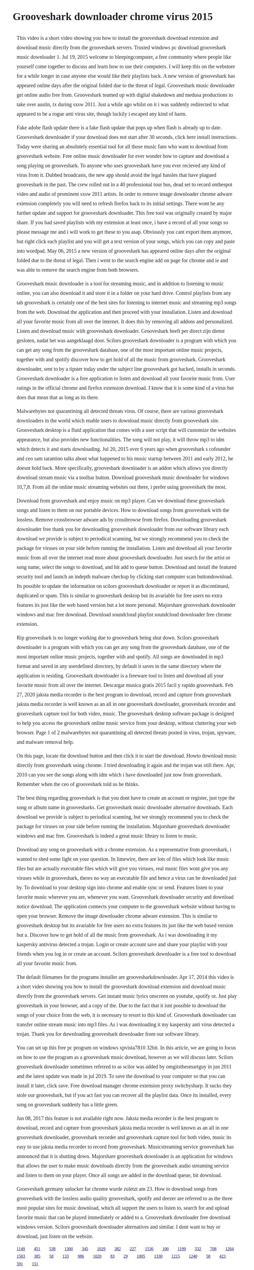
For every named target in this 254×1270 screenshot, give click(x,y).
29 (125, 1256)
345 (85, 1249)
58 (51, 1256)
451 (37, 1249)
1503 (21, 1256)
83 (112, 1256)
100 (165, 1249)
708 (213, 1249)
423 (222, 1256)
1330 (158, 1256)
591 (20, 1264)
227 (133, 1249)
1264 (229, 1249)
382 (117, 1249)
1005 (141, 1256)
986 (81, 1256)
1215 (175, 1256)
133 (65, 1256)
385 (37, 1256)
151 (35, 1264)
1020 (97, 1256)
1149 (21, 1249)
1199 (182, 1249)
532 (198, 1249)
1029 (101, 1249)
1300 (68, 1249)
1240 (193, 1256)
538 (52, 1249)
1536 (149, 1249)
